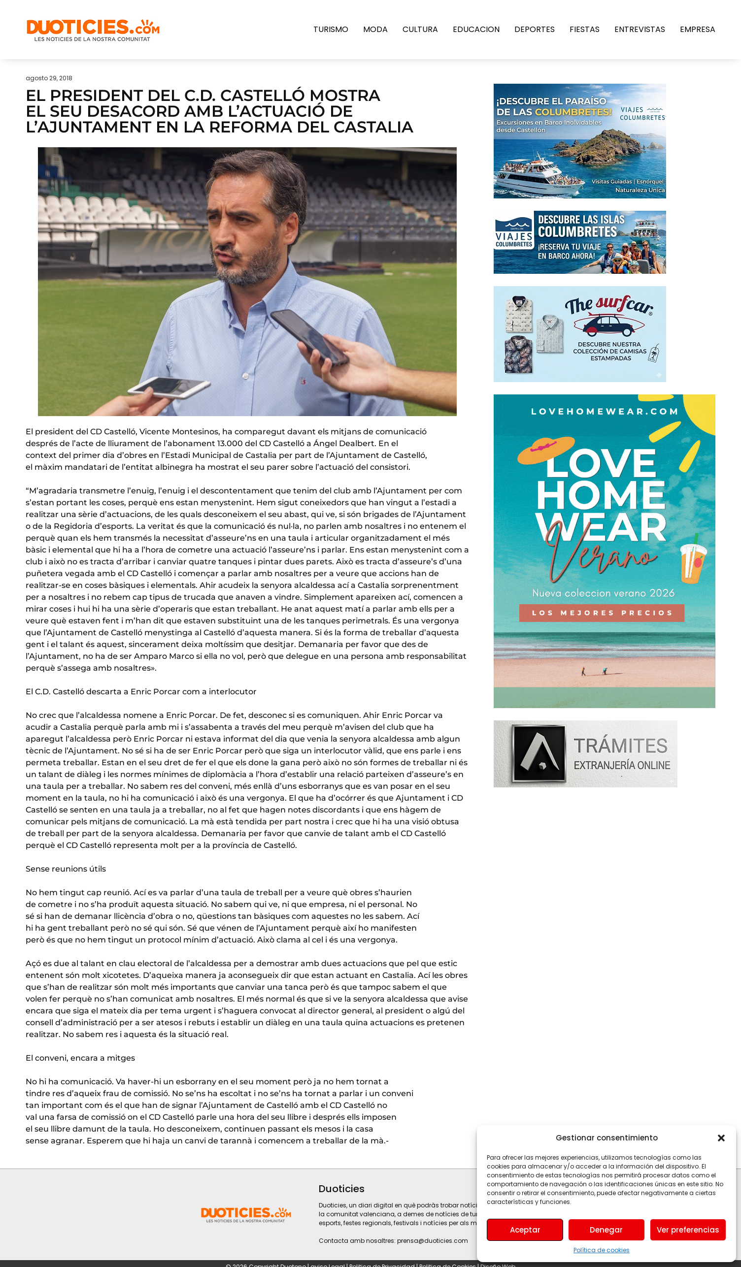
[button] (721, 1138)
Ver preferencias (688, 1230)
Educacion (476, 29)
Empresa (697, 29)
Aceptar (525, 1230)
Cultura (420, 29)
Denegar (606, 1230)
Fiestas (585, 29)
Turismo (330, 29)
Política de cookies (601, 1250)
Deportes (534, 29)
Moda (375, 29)
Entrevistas (639, 29)
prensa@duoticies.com (432, 1240)
